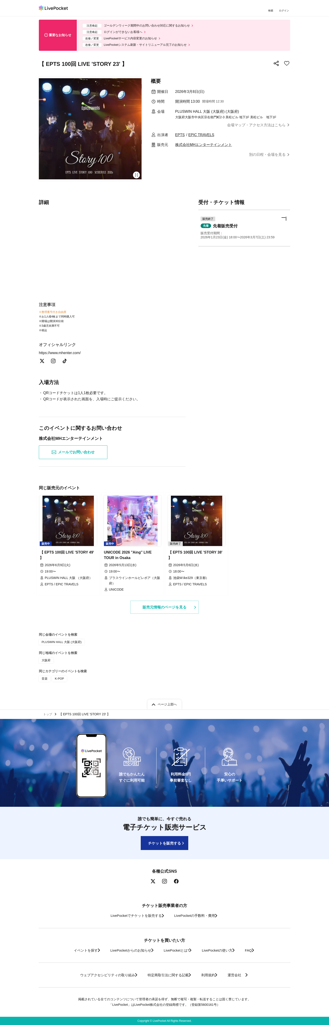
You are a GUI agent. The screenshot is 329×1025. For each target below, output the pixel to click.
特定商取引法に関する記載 (166, 975)
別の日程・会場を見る (267, 158)
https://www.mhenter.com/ (62, 357)
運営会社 (243, 975)
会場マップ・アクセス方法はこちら (256, 128)
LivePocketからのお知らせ (125, 950)
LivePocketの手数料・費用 (196, 915)
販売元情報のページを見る (164, 610)
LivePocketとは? (175, 950)
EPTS (180, 138)
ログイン (284, 10)
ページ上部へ (167, 703)
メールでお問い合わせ (73, 456)
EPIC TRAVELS (201, 138)
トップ (48, 713)
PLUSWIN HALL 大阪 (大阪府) (60, 644)
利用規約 (210, 975)
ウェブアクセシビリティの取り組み (99, 975)
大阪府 (46, 662)
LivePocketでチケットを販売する (132, 915)
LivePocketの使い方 (221, 950)
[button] (244, 232)
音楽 (44, 680)
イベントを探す (75, 950)
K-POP (58, 680)
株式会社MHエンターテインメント (203, 148)
